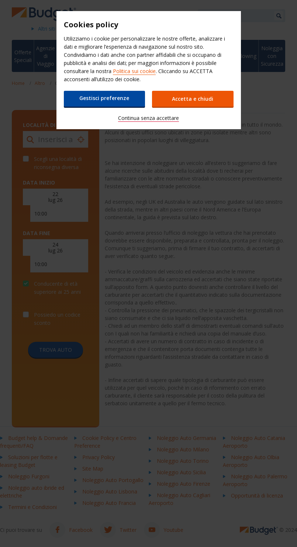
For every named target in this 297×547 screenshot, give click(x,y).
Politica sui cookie (134, 71)
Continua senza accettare (148, 117)
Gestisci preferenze (104, 98)
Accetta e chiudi (193, 98)
